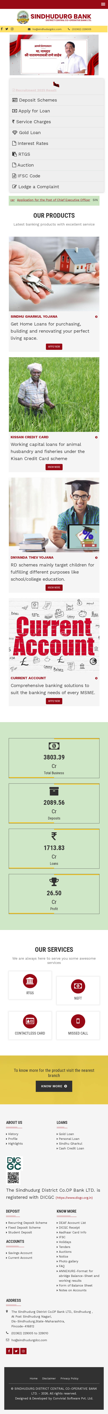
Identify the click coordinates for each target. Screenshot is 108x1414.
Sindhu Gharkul (70, 1143)
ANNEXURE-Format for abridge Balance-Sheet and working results (79, 1275)
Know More (54, 1086)
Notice (63, 1256)
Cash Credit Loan (71, 1148)
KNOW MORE (54, 467)
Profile (12, 1139)
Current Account (20, 1258)
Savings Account (20, 1253)
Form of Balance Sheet (76, 1285)
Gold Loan (66, 1134)
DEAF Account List (72, 1223)
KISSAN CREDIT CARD (30, 437)
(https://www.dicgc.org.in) (74, 1197)
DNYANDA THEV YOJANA (32, 557)
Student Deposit (20, 1232)
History (13, 1134)
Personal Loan (69, 1139)
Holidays (65, 1242)
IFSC (62, 1237)
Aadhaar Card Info (72, 1232)
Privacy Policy (69, 1378)
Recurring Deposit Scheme (27, 1223)
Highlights (15, 1143)
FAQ (62, 1266)
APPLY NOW (54, 346)
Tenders (64, 1247)
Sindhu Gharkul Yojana (34, 316)
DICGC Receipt (69, 1227)
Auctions (65, 1251)
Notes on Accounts (72, 1290)
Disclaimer (49, 1378)
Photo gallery (68, 1261)
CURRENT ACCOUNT (28, 678)
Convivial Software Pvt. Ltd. (73, 1398)
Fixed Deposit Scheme (24, 1227)
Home (34, 1378)
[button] (16, 55)
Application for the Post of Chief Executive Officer (57, 200)
